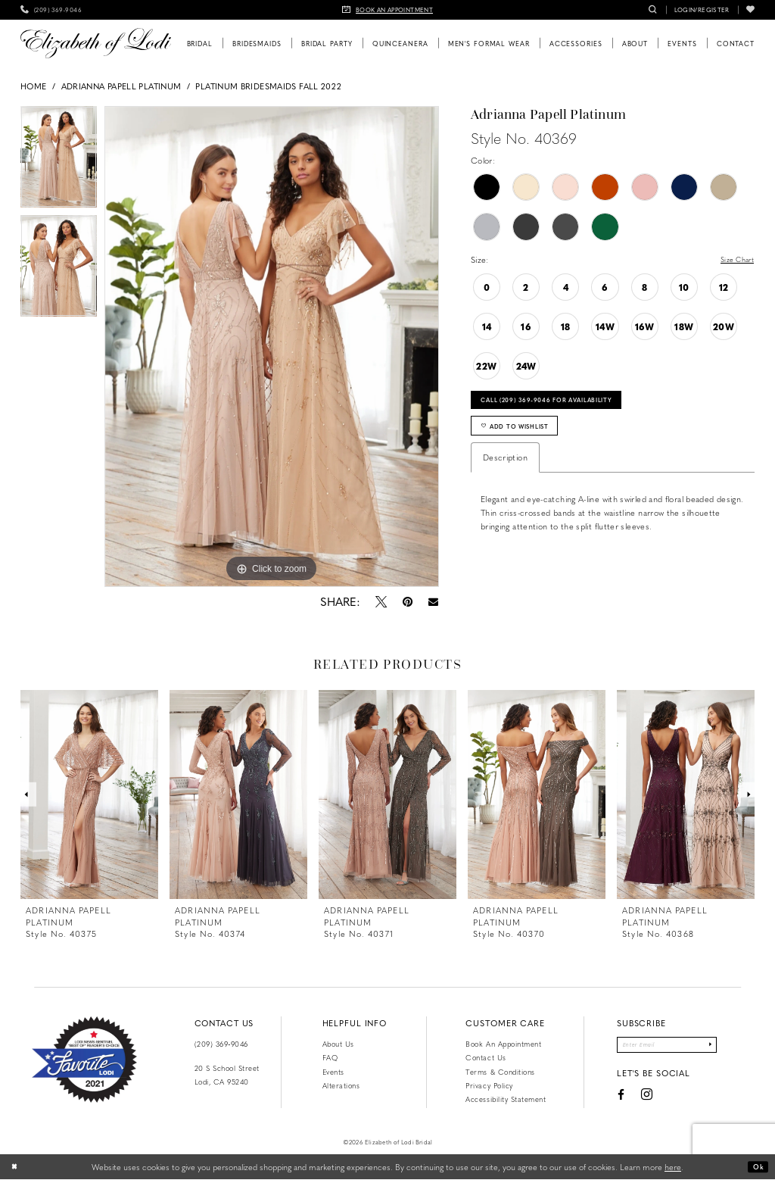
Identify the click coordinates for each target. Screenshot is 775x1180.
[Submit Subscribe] (720, 1047)
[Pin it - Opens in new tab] (407, 601)
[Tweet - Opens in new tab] (381, 601)
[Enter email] (666, 1047)
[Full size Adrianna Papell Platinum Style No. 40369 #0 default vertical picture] (271, 347)
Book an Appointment (503, 1043)
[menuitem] (51, 10)
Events (333, 1071)
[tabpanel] (58, 160)
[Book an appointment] (387, 10)
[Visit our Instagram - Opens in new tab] (635, 1099)
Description (505, 469)
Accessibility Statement (505, 1099)
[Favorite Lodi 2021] (84, 1059)
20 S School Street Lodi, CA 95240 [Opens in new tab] (227, 1075)
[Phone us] (51, 10)
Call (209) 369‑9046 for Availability (565, 403)
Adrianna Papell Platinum (121, 86)
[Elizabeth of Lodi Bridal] (95, 43)
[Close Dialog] (16, 1167)
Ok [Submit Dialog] (756, 1166)
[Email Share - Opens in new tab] (432, 601)
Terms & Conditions (499, 1071)
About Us (338, 1043)
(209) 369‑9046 (221, 1043)
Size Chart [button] (733, 260)
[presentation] (89, 794)
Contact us (485, 1057)
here (673, 1166)
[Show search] (652, 10)
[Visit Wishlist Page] (750, 10)
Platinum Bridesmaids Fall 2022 (268, 86)
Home (33, 86)
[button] (702, 10)
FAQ (330, 1057)
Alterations (341, 1085)
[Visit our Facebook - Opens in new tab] (609, 1098)
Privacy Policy (488, 1085)
